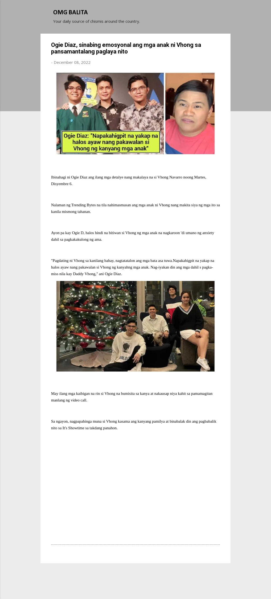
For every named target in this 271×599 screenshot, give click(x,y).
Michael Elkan (148, 585)
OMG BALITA (70, 13)
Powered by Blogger (135, 574)
